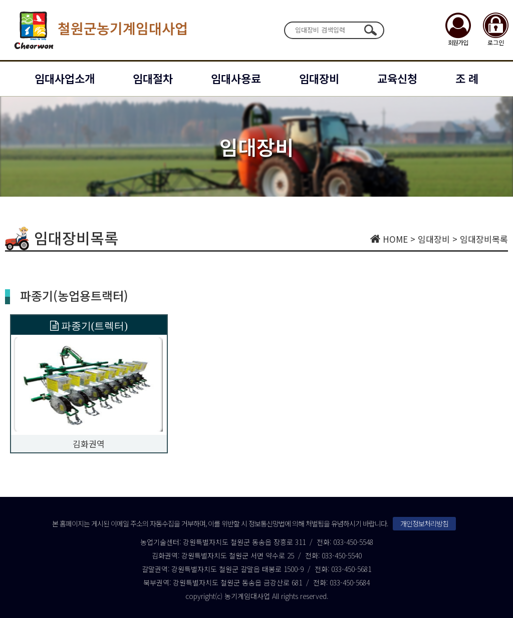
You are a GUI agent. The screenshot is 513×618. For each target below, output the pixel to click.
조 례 (466, 78)
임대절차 (153, 78)
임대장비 (319, 78)
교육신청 (397, 78)
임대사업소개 (65, 78)
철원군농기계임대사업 (99, 30)
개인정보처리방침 (424, 523)
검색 (370, 30)
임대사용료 (236, 78)
